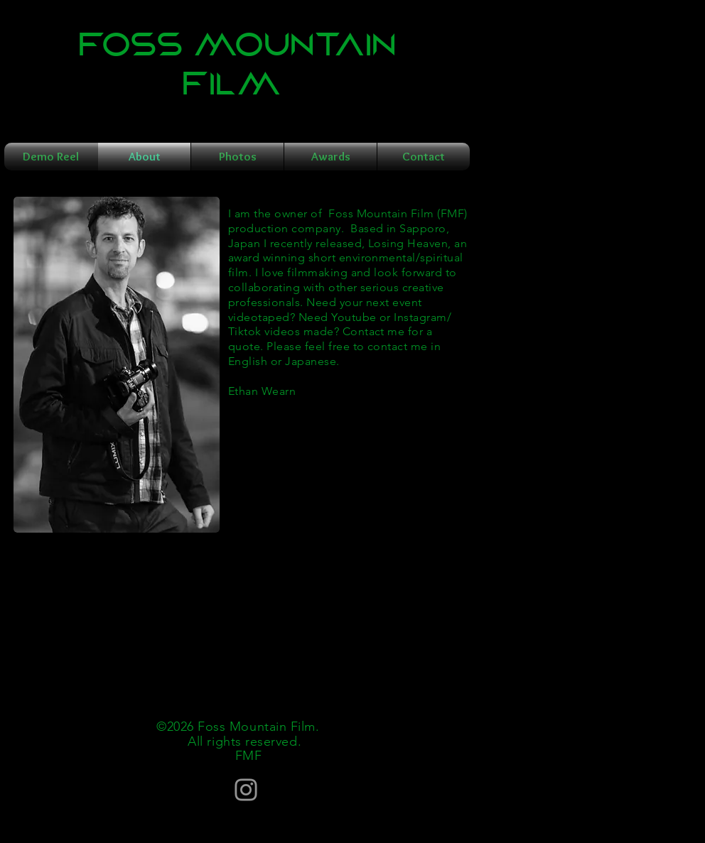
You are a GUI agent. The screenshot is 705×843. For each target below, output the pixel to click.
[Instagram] (246, 790)
